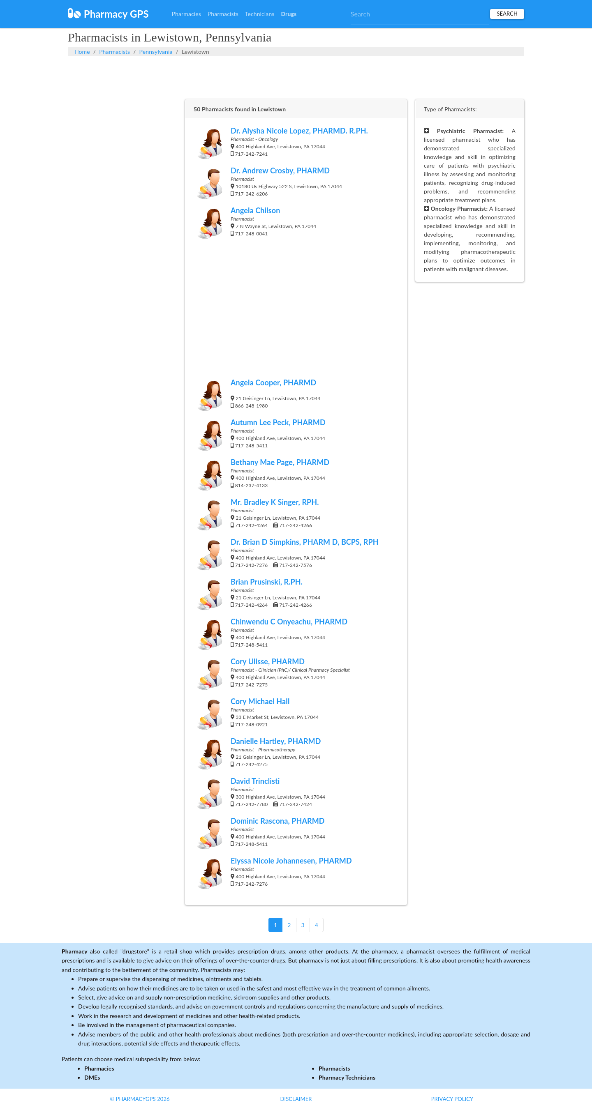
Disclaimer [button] (296, 1099)
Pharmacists (223, 13)
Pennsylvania (156, 51)
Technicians (260, 13)
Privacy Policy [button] (452, 1099)
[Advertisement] (296, 76)
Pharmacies (186, 13)
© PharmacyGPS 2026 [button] (139, 1099)
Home (82, 51)
